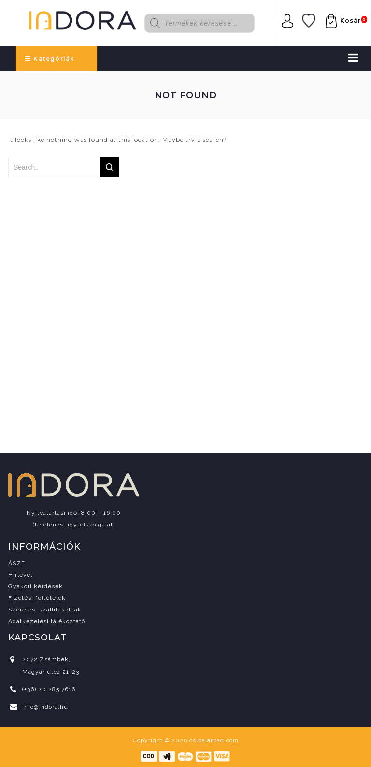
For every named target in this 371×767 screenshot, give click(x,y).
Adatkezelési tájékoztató (46, 621)
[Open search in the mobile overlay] (205, 23)
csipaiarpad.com (214, 740)
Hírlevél (20, 574)
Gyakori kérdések (35, 586)
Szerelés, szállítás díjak (45, 609)
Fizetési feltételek (37, 598)
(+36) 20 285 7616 (48, 689)
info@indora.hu (45, 706)
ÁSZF (16, 563)
